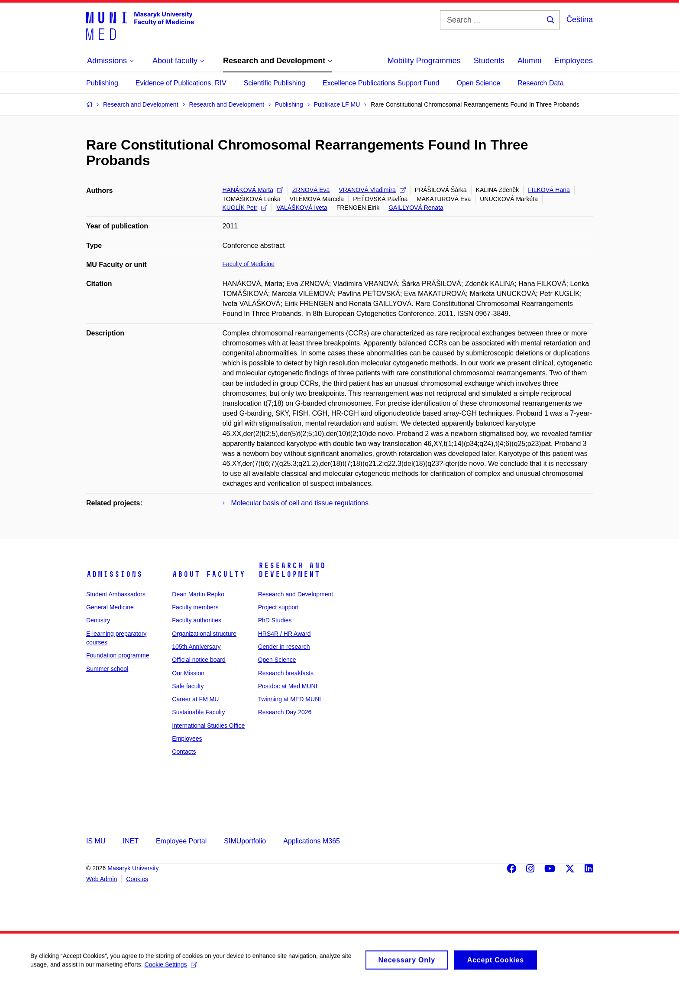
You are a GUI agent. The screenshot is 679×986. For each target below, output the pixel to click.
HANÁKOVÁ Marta (253, 189)
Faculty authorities (196, 620)
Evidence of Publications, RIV (181, 83)
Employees (573, 60)
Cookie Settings (171, 968)
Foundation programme (117, 655)
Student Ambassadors (116, 594)
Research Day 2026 (285, 712)
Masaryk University (132, 868)
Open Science (479, 83)
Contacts (184, 751)
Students (489, 60)
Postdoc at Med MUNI (287, 686)
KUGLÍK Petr (245, 207)
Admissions (114, 574)
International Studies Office (208, 725)
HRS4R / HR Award (284, 633)
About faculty (208, 574)
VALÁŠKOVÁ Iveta (301, 207)
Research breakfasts (286, 673)
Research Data (540, 83)
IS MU (95, 841)
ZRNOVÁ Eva (311, 189)
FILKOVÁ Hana (549, 189)
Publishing (102, 83)
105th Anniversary (196, 646)
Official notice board (198, 659)
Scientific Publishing (274, 83)
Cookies (137, 878)
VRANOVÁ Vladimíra (372, 189)
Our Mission (188, 673)
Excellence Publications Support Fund (381, 83)
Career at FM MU (195, 699)
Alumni (529, 60)
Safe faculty (188, 686)
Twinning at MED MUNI (289, 699)
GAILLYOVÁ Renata (415, 207)
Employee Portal (181, 841)
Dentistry (98, 620)
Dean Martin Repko (198, 594)
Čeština (579, 19)
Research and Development (292, 570)
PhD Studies (275, 620)
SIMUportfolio (245, 841)
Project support (278, 607)
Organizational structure (204, 633)
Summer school (107, 668)
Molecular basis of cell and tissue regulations (300, 503)
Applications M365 (311, 841)
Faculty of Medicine (249, 263)
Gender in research (284, 646)
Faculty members (195, 607)
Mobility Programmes (424, 60)
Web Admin (101, 878)
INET (130, 841)
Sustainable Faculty (198, 712)
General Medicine (110, 607)
